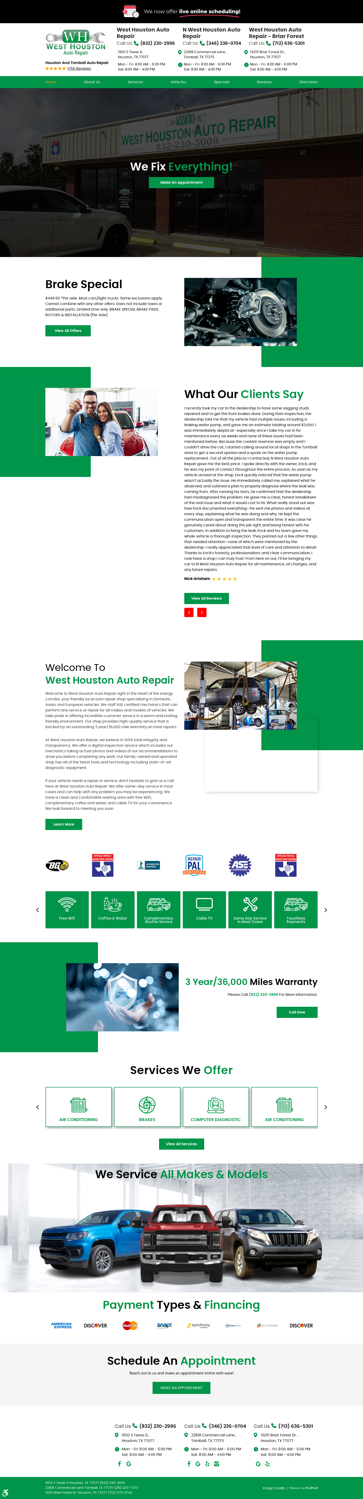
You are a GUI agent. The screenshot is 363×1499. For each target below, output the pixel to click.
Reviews (264, 82)
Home (50, 82)
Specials (221, 82)
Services (135, 82)
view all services (181, 1144)
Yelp (207, 1464)
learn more (63, 824)
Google (128, 1464)
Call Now (297, 1012)
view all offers (68, 331)
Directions (308, 82)
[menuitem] (50, 82)
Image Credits (274, 1488)
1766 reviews (79, 69)
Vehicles (178, 82)
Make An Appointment (181, 182)
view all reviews (206, 598)
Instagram (216, 1464)
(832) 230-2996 (263, 995)
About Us (92, 82)
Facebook (119, 1464)
